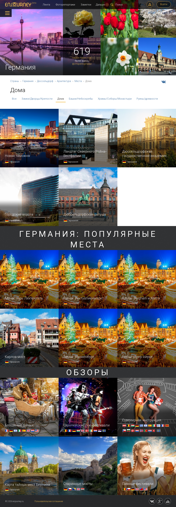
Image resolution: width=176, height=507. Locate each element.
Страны (14, 81)
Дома (60, 98)
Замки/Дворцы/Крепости (37, 98)
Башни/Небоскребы (81, 98)
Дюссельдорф (45, 81)
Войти (163, 4)
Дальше (102, 4)
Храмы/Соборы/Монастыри (115, 98)
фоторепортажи (82, 64)
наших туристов (81, 57)
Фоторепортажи (65, 4)
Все (14, 98)
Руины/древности (147, 98)
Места (78, 81)
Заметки (86, 4)
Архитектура (64, 81)
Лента (46, 4)
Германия (27, 81)
